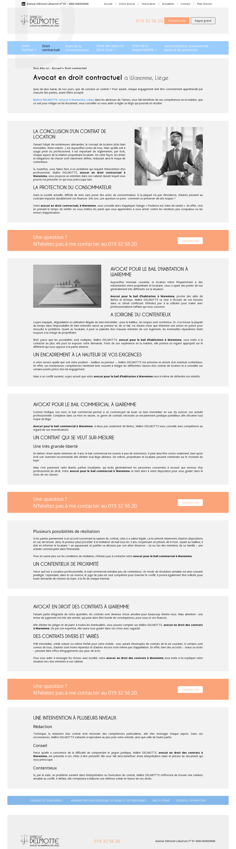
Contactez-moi (177, 20)
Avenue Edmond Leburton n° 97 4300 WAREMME (185, 841)
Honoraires (148, 4)
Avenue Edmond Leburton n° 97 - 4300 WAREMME (58, 4)
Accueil (108, 4)
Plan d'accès (204, 4)
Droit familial (27, 48)
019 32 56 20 (149, 21)
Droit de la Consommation (77, 48)
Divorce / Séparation (191, 800)
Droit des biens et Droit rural (110, 48)
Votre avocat (127, 4)
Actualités (168, 4)
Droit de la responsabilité (143, 48)
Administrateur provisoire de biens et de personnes (186, 48)
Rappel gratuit (203, 20)
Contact (185, 4)
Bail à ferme (161, 800)
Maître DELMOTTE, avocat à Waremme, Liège (63, 99)
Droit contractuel (51, 48)
